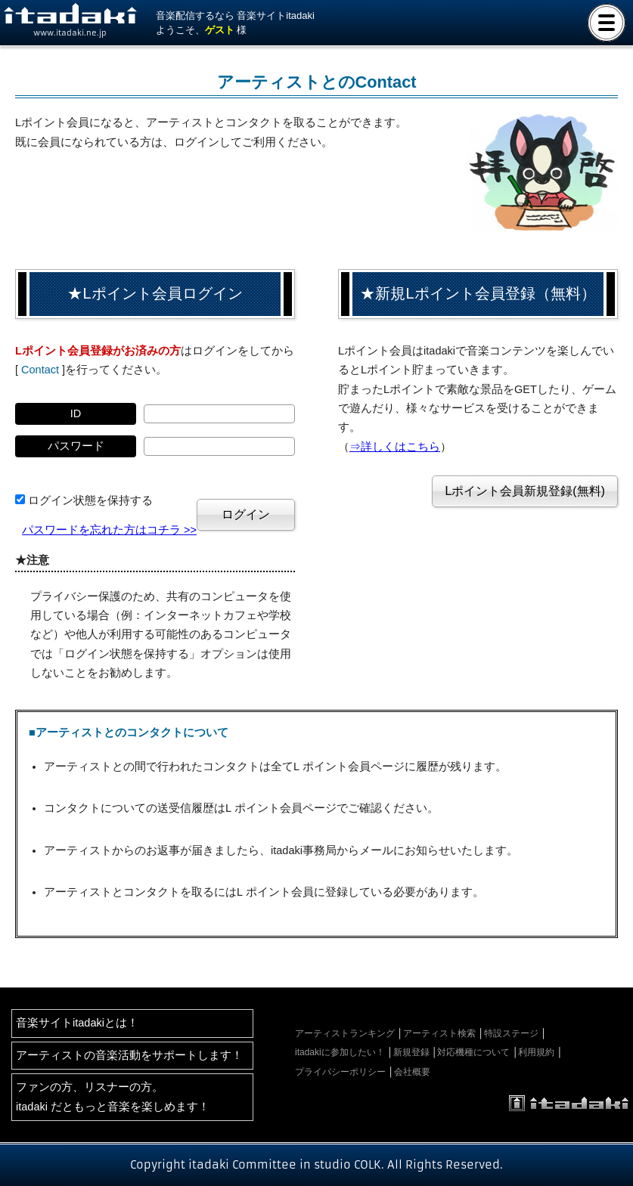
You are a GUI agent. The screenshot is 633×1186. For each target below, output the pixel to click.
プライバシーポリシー (340, 1072)
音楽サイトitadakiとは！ (77, 1023)
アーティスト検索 (439, 1033)
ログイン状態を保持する (90, 500)
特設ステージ (511, 1033)
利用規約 (536, 1052)
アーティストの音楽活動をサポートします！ (129, 1055)
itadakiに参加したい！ (340, 1052)
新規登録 (411, 1052)
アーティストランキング (345, 1033)
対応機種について (473, 1052)
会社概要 (412, 1072)
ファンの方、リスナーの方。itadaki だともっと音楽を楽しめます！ (112, 1096)
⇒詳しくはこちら (394, 447)
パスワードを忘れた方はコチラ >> (109, 530)
